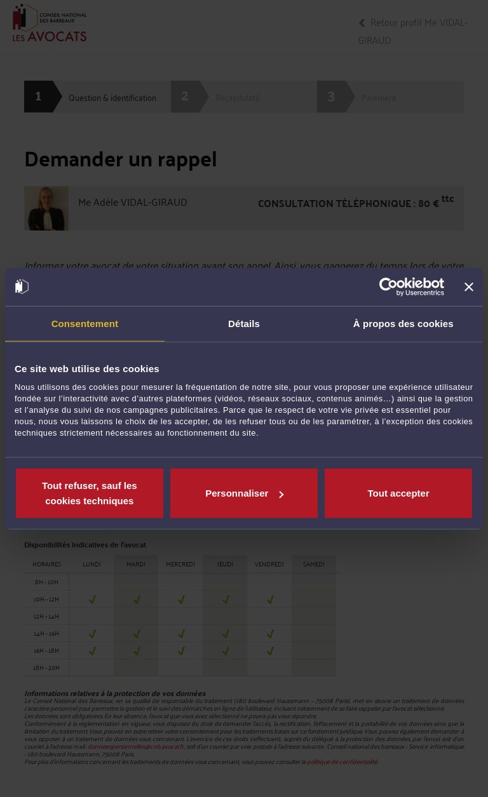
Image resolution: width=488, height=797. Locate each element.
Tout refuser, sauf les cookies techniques (89, 493)
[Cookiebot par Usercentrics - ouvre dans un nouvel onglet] (388, 286)
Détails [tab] (244, 323)
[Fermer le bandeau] (468, 286)
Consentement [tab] (84, 323)
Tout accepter (399, 493)
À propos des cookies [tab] (403, 323)
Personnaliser (244, 493)
